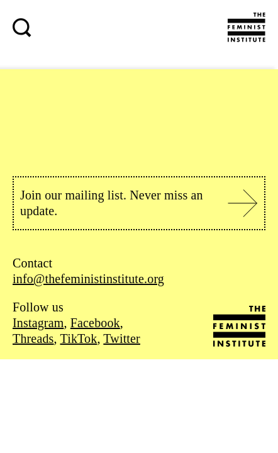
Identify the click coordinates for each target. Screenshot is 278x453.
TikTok (78, 338)
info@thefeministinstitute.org (88, 279)
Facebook (95, 323)
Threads (33, 338)
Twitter (121, 338)
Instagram (38, 323)
